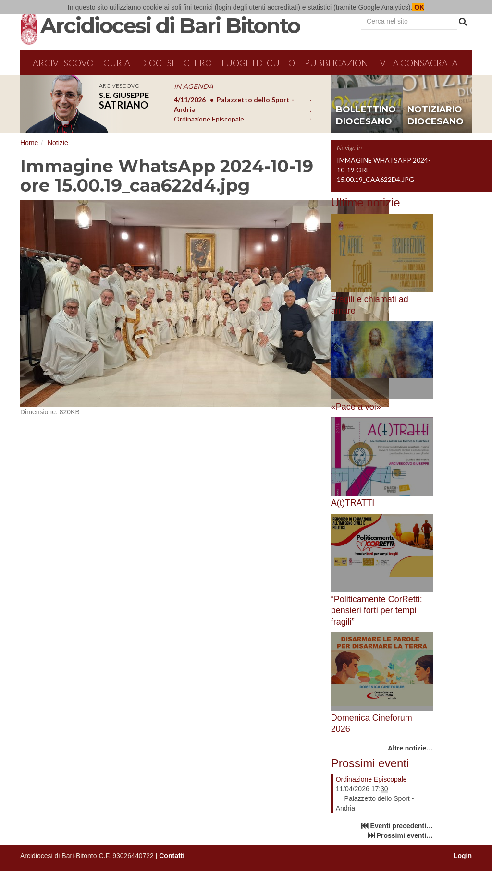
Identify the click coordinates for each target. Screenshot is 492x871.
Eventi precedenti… (401, 826)
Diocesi (157, 63)
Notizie (58, 142)
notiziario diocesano (435, 115)
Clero (198, 63)
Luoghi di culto (258, 63)
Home (29, 142)
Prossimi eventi (370, 763)
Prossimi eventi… (405, 835)
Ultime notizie (365, 202)
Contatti (171, 855)
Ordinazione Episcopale (371, 779)
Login (463, 855)
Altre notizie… (410, 748)
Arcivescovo (63, 63)
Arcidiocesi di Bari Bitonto (170, 25)
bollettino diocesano (366, 115)
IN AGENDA (193, 86)
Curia (116, 63)
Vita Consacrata (419, 63)
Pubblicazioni (337, 63)
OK (418, 7)
